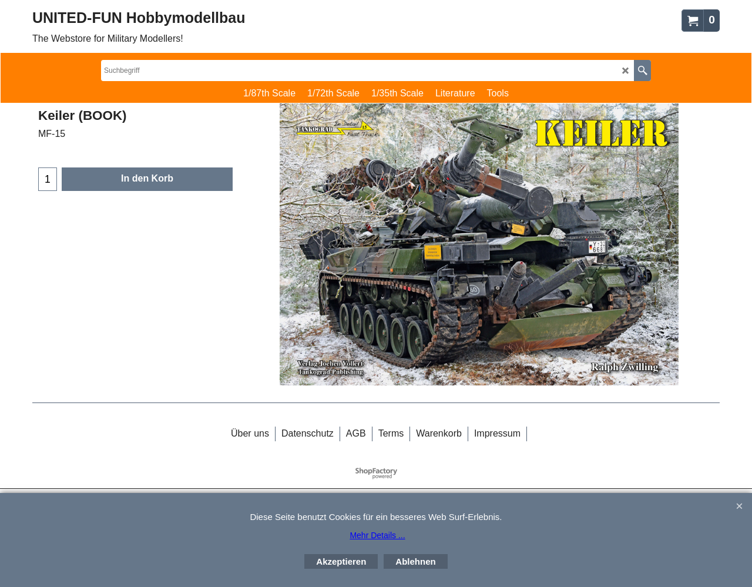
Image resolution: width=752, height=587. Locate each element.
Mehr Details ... (377, 535)
